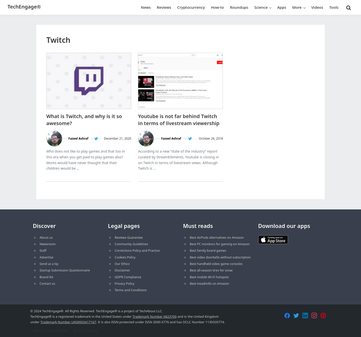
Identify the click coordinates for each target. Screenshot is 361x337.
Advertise (46, 257)
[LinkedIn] (305, 315)
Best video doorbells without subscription (220, 257)
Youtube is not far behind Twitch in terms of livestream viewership (178, 120)
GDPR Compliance (128, 277)
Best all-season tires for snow (211, 270)
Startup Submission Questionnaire (65, 270)
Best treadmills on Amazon (209, 283)
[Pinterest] (323, 315)
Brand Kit (46, 277)
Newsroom (48, 244)
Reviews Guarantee (129, 237)
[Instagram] (314, 315)
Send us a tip (49, 264)
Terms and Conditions (131, 290)
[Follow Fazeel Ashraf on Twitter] (96, 138)
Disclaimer (122, 270)
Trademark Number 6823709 (154, 316)
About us (46, 237)
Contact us (47, 283)
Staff (43, 250)
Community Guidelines (131, 244)
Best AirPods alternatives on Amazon (217, 237)
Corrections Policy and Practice (137, 250)
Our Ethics (122, 264)
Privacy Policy (124, 283)
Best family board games (208, 250)
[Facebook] (287, 315)
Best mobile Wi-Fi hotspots (209, 277)
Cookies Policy (125, 257)
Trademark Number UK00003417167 (68, 322)
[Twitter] (296, 315)
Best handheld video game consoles (216, 264)
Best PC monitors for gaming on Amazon (220, 244)
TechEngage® (24, 6)
